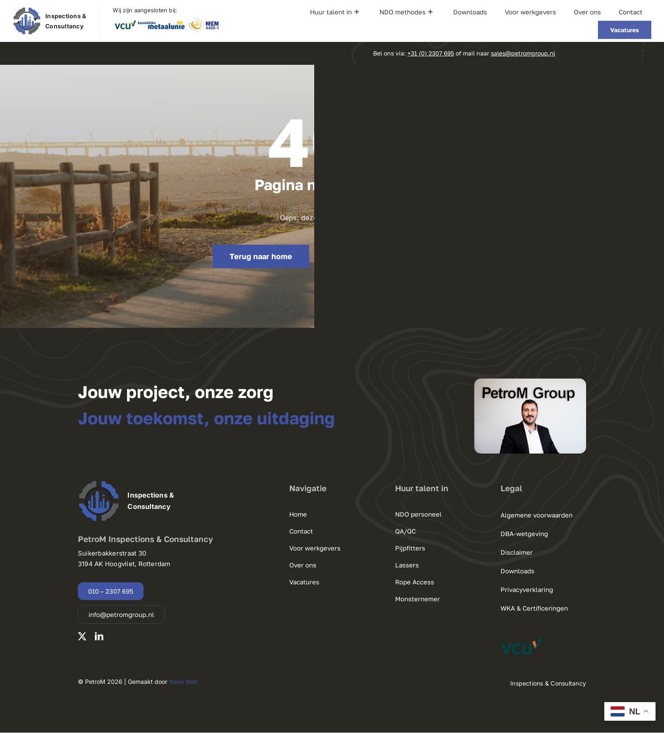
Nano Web (183, 681)
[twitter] (82, 636)
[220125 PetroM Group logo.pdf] (27, 10)
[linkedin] (99, 636)
